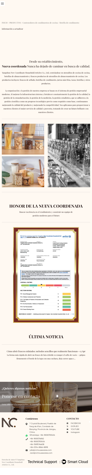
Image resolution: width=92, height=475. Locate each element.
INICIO (5, 22)
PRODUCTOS (15, 22)
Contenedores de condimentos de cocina (40, 22)
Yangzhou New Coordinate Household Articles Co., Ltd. (13, 462)
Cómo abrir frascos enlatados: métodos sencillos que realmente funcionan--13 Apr (46, 355)
